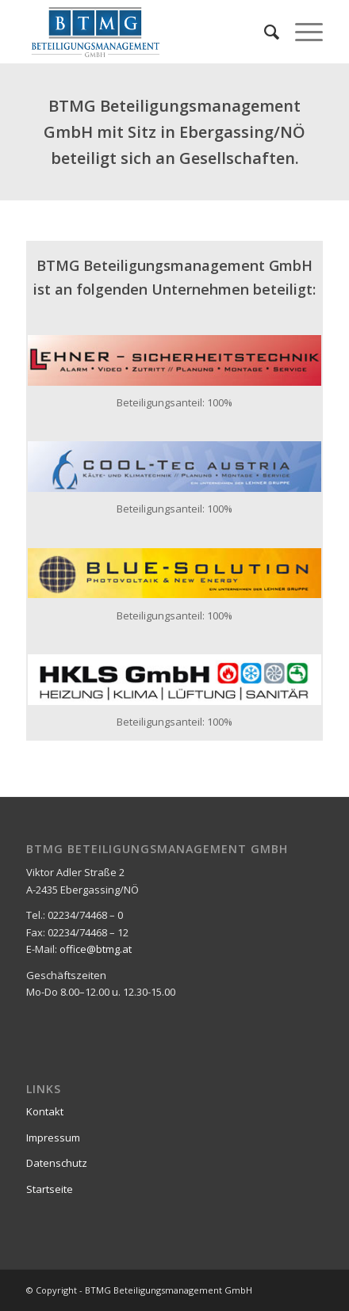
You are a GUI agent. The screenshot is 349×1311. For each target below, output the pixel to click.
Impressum (53, 1137)
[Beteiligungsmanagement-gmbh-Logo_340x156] (144, 31)
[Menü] (301, 31)
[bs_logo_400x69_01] (174, 573)
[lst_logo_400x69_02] (174, 360)
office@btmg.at (95, 949)
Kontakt (44, 1111)
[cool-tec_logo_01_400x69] (174, 466)
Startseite (49, 1189)
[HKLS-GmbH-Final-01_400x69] (174, 679)
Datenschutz (56, 1163)
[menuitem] (263, 31)
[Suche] (263, 31)
